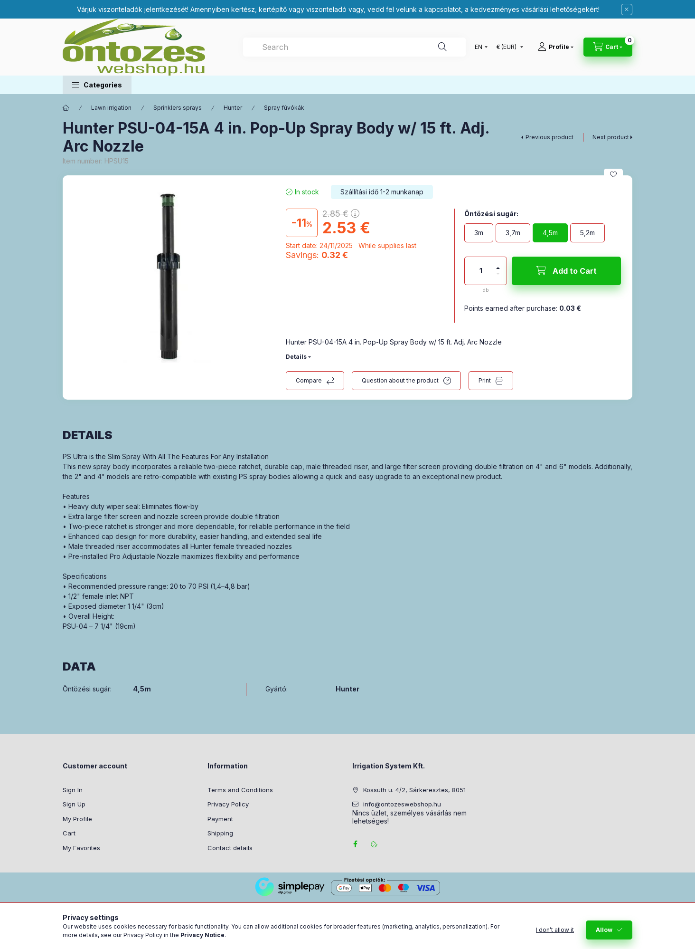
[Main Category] (66, 108)
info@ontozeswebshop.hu (402, 804)
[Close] (626, 9)
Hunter (233, 107)
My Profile (77, 819)
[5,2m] (587, 232)
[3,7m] (513, 232)
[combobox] (354, 47)
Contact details (230, 848)
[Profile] (555, 47)
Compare (309, 380)
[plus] (498, 264)
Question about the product (400, 380)
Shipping (220, 833)
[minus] (498, 278)
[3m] (478, 232)
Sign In (73, 790)
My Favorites (81, 848)
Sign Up (74, 804)
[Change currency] (507, 47)
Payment (220, 819)
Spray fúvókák (284, 107)
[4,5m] (550, 232)
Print (485, 380)
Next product (610, 137)
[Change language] (479, 47)
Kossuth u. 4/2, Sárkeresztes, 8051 (414, 790)
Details (296, 356)
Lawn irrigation (111, 107)
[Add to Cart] (566, 271)
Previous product (549, 137)
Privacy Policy (228, 804)
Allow (604, 935)
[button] (97, 85)
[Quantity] (481, 271)
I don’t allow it (555, 935)
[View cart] (607, 47)
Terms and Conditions (240, 790)
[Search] (442, 47)
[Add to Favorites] (613, 174)
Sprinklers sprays (177, 107)
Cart (69, 833)
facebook (355, 843)
